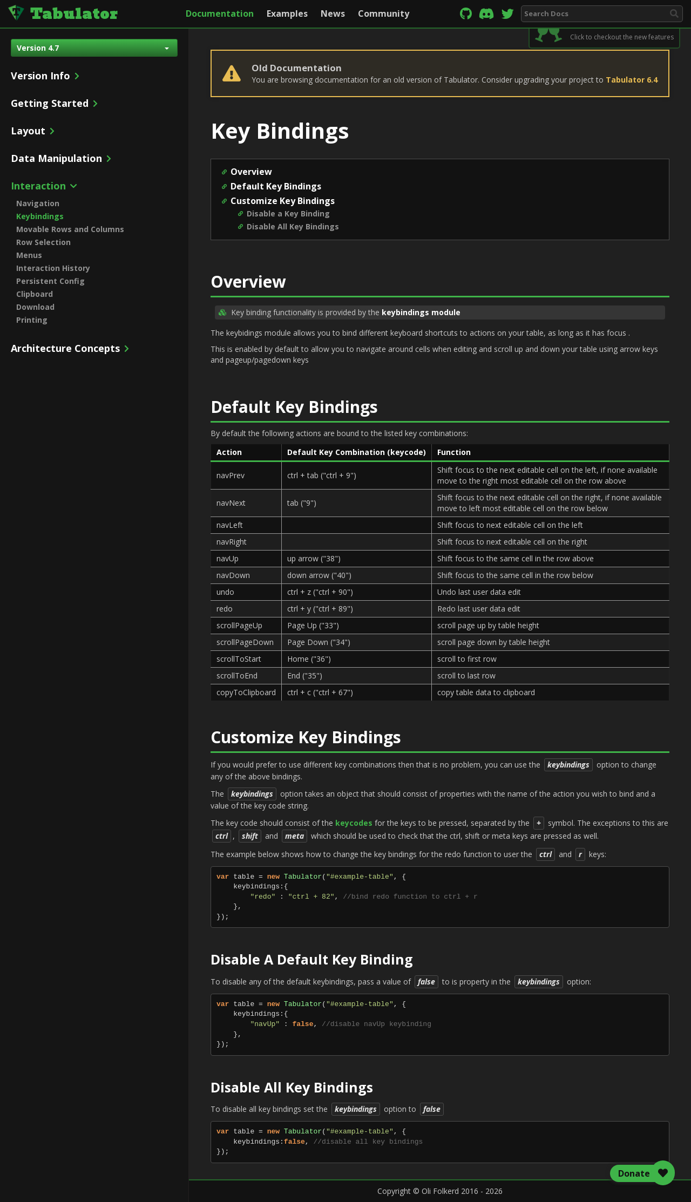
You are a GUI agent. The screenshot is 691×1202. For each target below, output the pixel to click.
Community (383, 13)
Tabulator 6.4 (632, 79)
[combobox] (602, 13)
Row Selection (43, 242)
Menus (29, 255)
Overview (251, 172)
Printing (32, 320)
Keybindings (40, 216)
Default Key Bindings (276, 186)
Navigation (37, 203)
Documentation (220, 13)
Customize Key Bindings (283, 201)
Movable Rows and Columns (70, 229)
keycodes (353, 823)
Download (35, 307)
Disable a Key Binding (288, 213)
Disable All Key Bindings (293, 226)
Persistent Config (50, 281)
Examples (287, 13)
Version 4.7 (93, 48)
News (333, 13)
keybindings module (421, 312)
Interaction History (53, 268)
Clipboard (34, 294)
